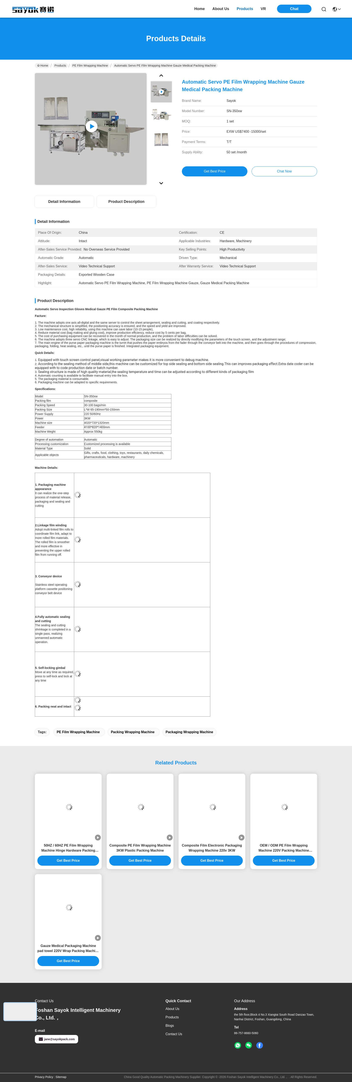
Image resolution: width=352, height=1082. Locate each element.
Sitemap (61, 1077)
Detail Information (64, 202)
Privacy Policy (44, 1077)
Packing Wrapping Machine (133, 732)
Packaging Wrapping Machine (189, 732)
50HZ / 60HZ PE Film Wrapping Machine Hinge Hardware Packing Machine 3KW (68, 848)
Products (60, 65)
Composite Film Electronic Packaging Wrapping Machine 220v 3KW (212, 848)
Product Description (126, 202)
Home (199, 9)
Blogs (169, 1025)
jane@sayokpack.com (56, 1039)
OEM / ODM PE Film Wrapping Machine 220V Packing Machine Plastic (284, 848)
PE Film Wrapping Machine (90, 65)
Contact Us (173, 1034)
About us (172, 1009)
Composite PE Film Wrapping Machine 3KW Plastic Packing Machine (140, 848)
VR (263, 9)
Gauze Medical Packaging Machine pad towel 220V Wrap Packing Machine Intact (68, 948)
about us (220, 9)
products (245, 9)
